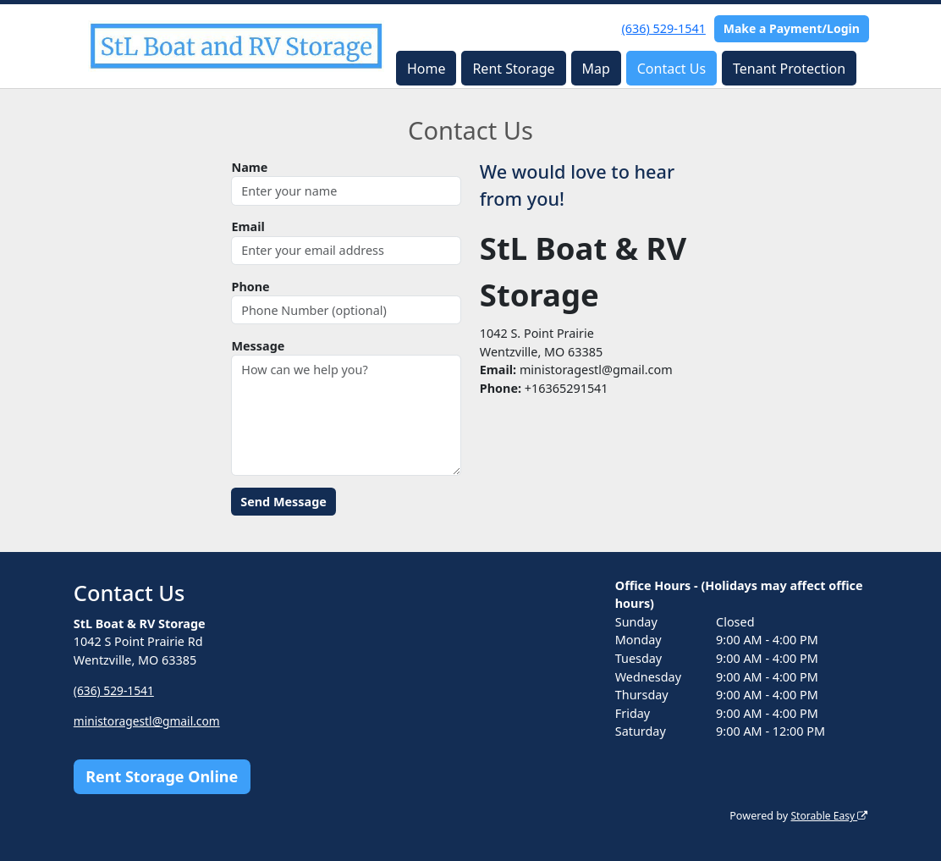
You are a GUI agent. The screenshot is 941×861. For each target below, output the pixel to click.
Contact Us (671, 68)
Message (257, 346)
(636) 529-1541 (664, 28)
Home (426, 68)
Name (249, 167)
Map (595, 68)
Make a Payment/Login (792, 28)
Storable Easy (827, 816)
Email (247, 226)
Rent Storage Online (161, 776)
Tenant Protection (789, 68)
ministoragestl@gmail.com (150, 721)
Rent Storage (513, 68)
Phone (250, 287)
